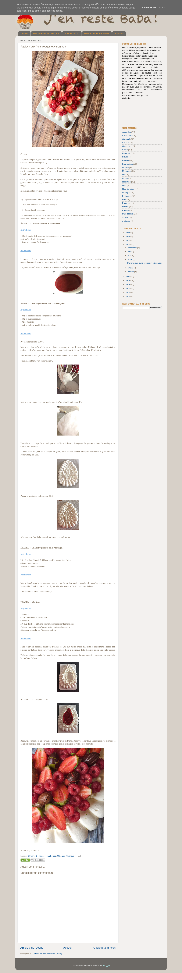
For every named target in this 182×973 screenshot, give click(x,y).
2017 (127, 288)
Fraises (41, 856)
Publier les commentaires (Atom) (47, 954)
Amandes (126, 132)
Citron (125, 150)
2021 (127, 244)
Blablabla (119, 33)
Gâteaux (61, 856)
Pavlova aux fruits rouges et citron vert (144, 263)
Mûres (125, 178)
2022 (127, 240)
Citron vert (32, 856)
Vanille (125, 217)
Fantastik (126, 153)
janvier (131, 272)
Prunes (125, 210)
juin (130, 252)
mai (130, 255)
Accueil (24, 33)
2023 (127, 236)
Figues (125, 157)
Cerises (125, 142)
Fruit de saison (71, 33)
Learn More (149, 7)
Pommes (126, 203)
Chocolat (126, 146)
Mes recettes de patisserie (46, 33)
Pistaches (126, 196)
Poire (124, 199)
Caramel (126, 139)
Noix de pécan (128, 189)
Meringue (70, 856)
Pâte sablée (127, 214)
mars (130, 259)
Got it (162, 7)
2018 (127, 284)
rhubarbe (126, 221)
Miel (124, 175)
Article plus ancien (104, 947)
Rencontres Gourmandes (96, 33)
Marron (125, 167)
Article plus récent (31, 947)
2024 (127, 232)
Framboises (51, 856)
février (131, 268)
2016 (127, 292)
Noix (124, 185)
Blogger (106, 965)
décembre (132, 248)
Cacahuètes (127, 135)
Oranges (126, 192)
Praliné (125, 207)
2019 (127, 280)
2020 (127, 277)
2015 (127, 296)
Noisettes (126, 182)
